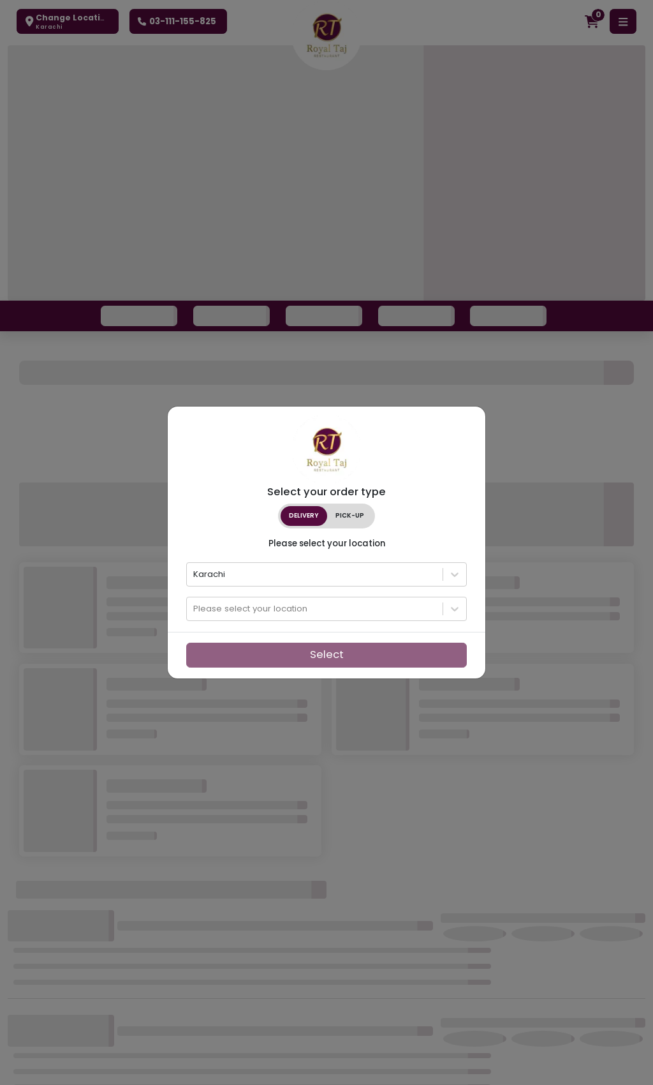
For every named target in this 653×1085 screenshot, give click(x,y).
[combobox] (194, 574)
